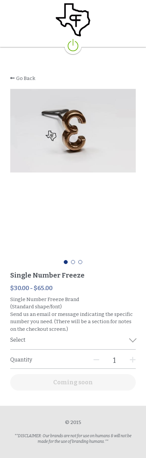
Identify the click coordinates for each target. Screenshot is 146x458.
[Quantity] (114, 360)
